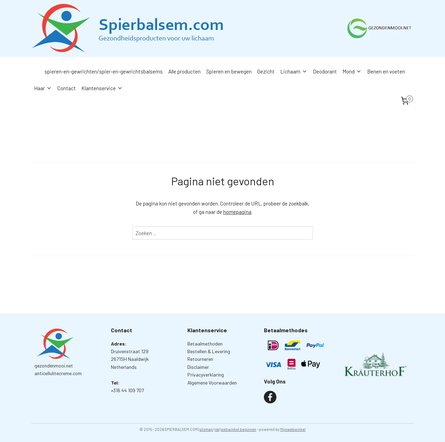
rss (217, 429)
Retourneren (200, 359)
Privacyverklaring (205, 375)
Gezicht (266, 71)
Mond (352, 71)
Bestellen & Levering (208, 351)
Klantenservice (102, 88)
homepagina (237, 212)
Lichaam (293, 71)
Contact (66, 88)
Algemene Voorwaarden (212, 383)
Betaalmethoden (204, 344)
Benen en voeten (386, 71)
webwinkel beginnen (238, 429)
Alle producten (184, 71)
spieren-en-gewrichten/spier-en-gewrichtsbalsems (103, 71)
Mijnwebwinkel (293, 429)
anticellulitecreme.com (58, 373)
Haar (43, 88)
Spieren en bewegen (229, 71)
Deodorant (325, 71)
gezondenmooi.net (53, 366)
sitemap (206, 429)
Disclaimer (198, 367)
